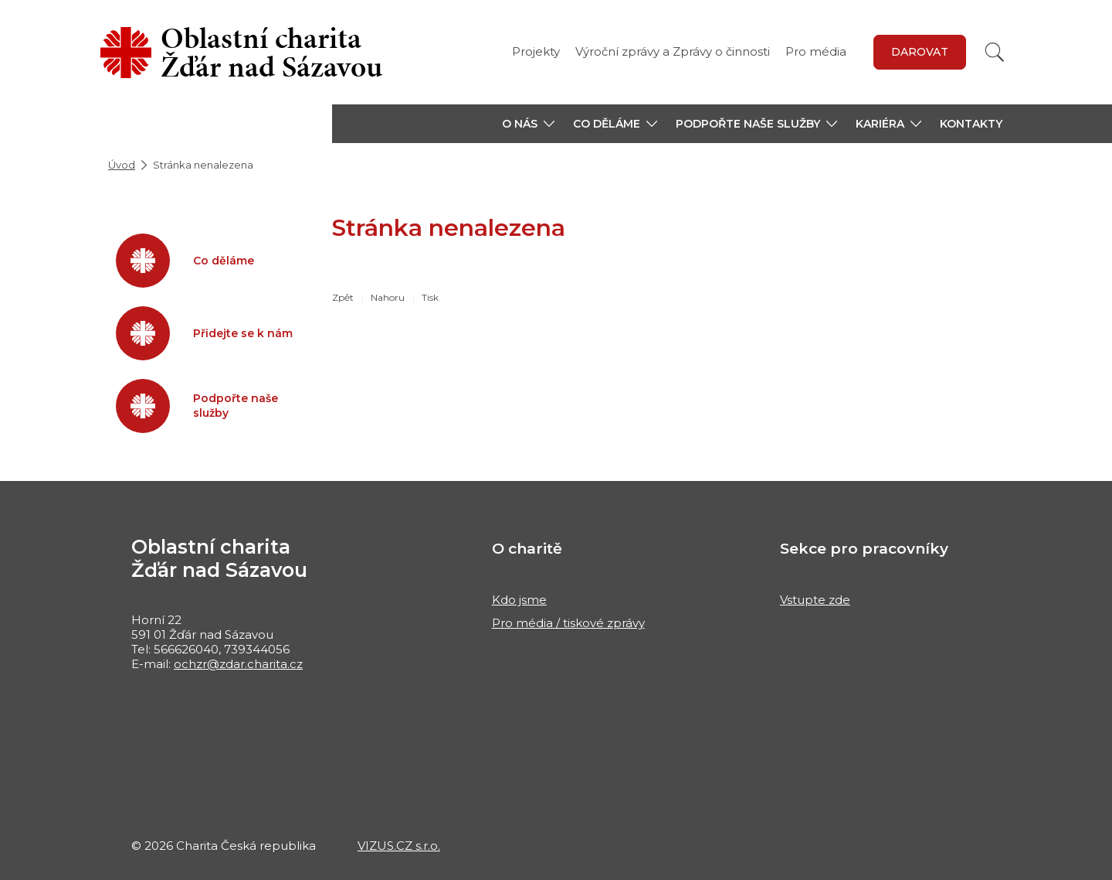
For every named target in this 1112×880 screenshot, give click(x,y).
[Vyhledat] (995, 52)
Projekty (536, 51)
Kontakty (971, 124)
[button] (528, 123)
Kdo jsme (519, 599)
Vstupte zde (815, 599)
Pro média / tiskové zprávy (568, 623)
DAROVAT (919, 52)
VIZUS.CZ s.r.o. (399, 845)
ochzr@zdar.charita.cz (238, 664)
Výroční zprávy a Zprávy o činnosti (672, 51)
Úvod (121, 165)
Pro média (815, 51)
